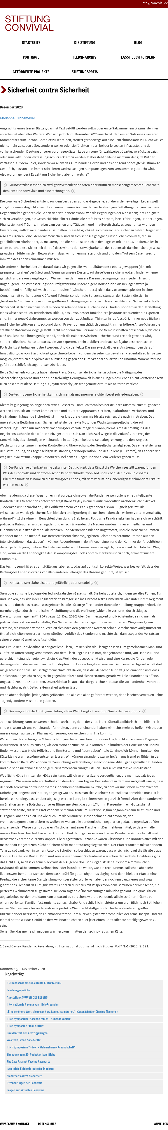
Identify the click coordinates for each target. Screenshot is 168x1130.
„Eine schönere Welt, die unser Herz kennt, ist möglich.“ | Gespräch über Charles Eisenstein (62, 1012)
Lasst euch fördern (138, 57)
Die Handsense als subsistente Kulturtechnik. (34, 983)
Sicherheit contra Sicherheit (24, 1076)
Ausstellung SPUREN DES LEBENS (27, 997)
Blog (138, 42)
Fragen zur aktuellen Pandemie (25, 1090)
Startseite (31, 42)
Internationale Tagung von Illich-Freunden (32, 1004)
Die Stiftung (84, 42)
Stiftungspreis (85, 72)
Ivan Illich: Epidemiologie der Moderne (30, 1069)
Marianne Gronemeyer (17, 118)
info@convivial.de (155, 3)
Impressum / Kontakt (14, 1124)
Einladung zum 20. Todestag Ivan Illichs (31, 1054)
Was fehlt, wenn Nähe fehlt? (23, 1040)
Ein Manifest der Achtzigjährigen (27, 1033)
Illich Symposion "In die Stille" (25, 1026)
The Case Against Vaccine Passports (28, 1061)
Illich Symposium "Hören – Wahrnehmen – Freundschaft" (41, 1047)
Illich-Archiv (84, 57)
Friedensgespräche (18, 990)
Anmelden (161, 1124)
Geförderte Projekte (31, 72)
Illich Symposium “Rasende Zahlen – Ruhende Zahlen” (39, 1019)
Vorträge (31, 57)
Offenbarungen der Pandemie (24, 1083)
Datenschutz (47, 1124)
